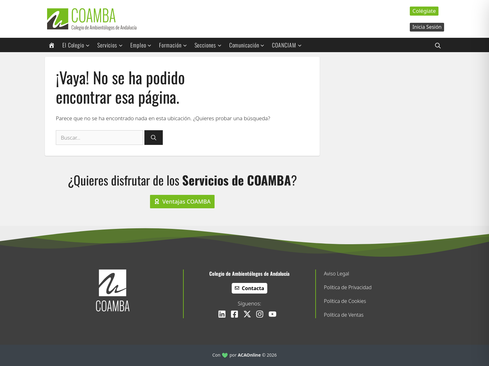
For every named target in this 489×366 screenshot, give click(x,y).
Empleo (143, 45)
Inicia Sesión (427, 26)
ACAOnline (249, 355)
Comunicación (249, 45)
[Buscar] (153, 137)
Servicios (112, 45)
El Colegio (78, 45)
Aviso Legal (336, 273)
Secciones (210, 45)
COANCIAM (289, 45)
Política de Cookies (345, 301)
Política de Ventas (344, 314)
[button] (438, 45)
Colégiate (424, 10)
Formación (175, 45)
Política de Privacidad (348, 287)
